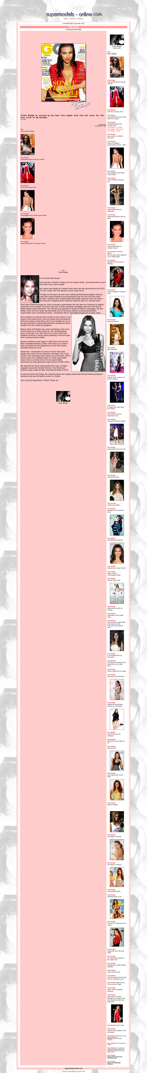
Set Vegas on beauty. (114, 836)
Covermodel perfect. (114, 891)
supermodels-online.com (73, 1068)
